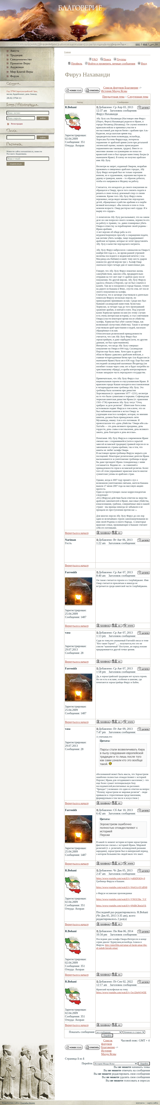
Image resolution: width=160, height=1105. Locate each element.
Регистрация (15, 123)
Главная (67, 52)
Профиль (75, 63)
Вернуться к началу (77, 533)
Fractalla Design (27, 1103)
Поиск (105, 59)
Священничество (21, 59)
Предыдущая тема (113, 96)
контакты (140, 1103)
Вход (142, 63)
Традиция (16, 55)
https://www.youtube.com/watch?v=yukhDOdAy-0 (120, 878)
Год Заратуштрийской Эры (22, 91)
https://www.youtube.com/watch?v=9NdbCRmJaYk (121, 905)
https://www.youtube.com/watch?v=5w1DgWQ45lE (121, 992)
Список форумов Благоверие (120, 87)
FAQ (93, 59)
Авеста (14, 50)
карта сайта (152, 1103)
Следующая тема (138, 96)
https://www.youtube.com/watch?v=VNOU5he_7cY (121, 899)
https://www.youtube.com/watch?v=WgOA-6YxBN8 (121, 887)
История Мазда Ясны (114, 91)
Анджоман (17, 67)
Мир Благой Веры (21, 71)
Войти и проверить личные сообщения (110, 63)
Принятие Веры (20, 63)
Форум (14, 76)
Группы (120, 59)
